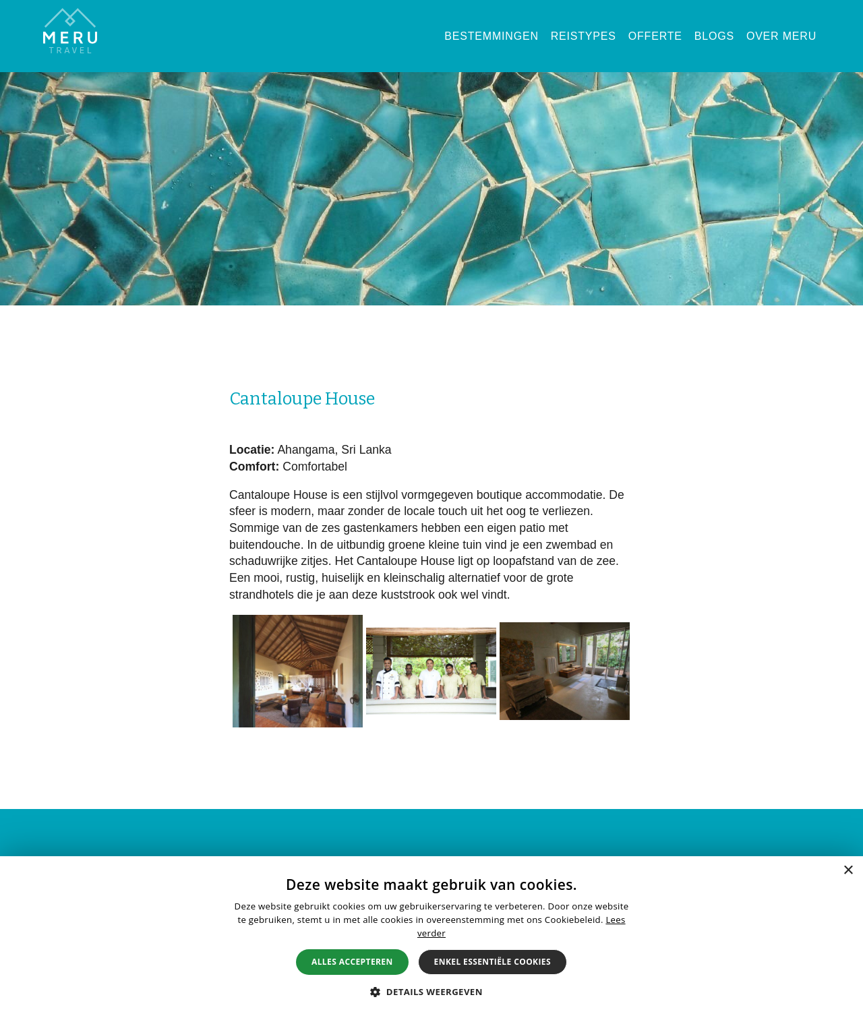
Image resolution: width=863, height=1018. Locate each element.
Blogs (714, 36)
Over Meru (781, 36)
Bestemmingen (491, 36)
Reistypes (583, 36)
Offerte (655, 36)
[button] (431, 991)
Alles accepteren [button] (352, 961)
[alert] (431, 937)
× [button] (848, 871)
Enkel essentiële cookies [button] (492, 961)
